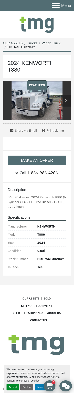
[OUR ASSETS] (13, 43)
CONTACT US (38, 320)
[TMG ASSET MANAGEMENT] (37, 344)
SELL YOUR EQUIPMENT (36, 306)
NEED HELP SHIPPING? (27, 313)
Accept (13, 387)
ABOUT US (54, 313)
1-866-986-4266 (42, 172)
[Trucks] (32, 43)
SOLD (47, 298)
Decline (26, 387)
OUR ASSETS (30, 298)
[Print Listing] (52, 130)
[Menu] (56, 5)
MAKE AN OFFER (37, 160)
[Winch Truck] (51, 43)
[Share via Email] (23, 130)
